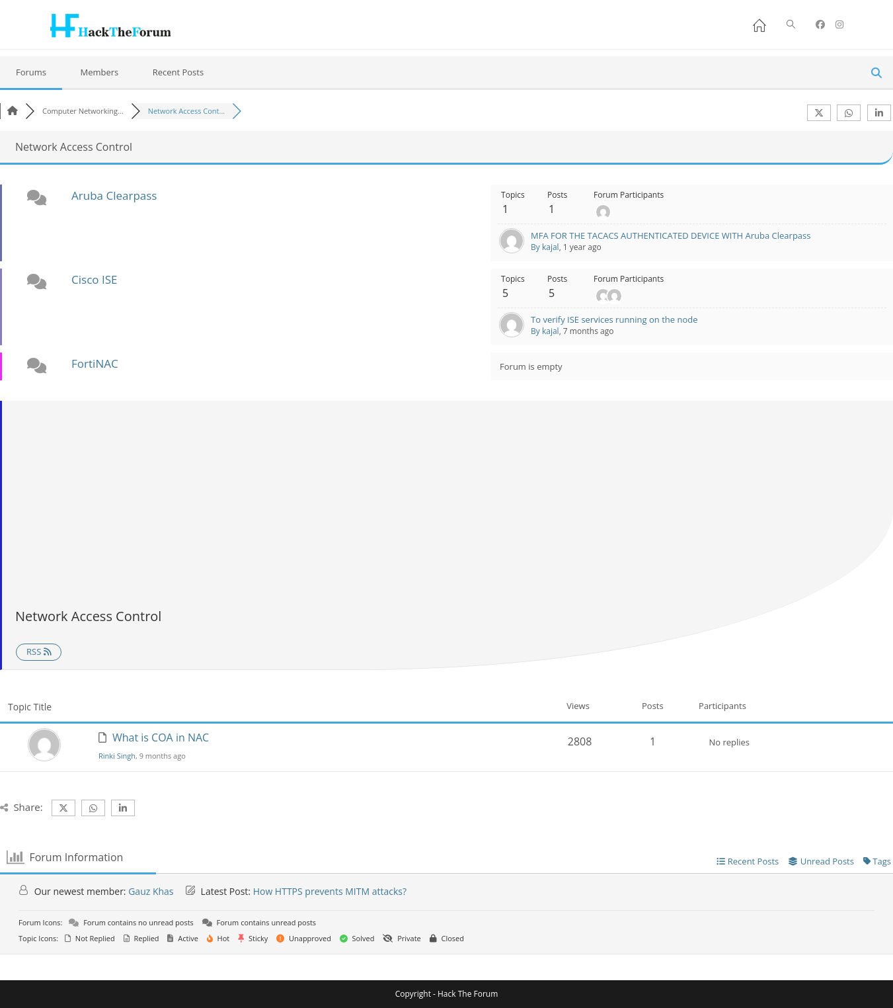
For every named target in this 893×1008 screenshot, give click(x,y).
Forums (31, 72)
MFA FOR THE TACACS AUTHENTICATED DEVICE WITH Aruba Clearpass (670, 235)
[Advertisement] (447, 506)
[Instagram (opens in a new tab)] (839, 24)
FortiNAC (94, 363)
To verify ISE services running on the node (614, 319)
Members (99, 72)
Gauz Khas (150, 891)
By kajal (545, 247)
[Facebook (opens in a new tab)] (820, 24)
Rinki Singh (117, 756)
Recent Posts (178, 72)
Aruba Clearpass (114, 195)
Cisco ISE (94, 279)
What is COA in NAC (160, 737)
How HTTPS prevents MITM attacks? (330, 891)
